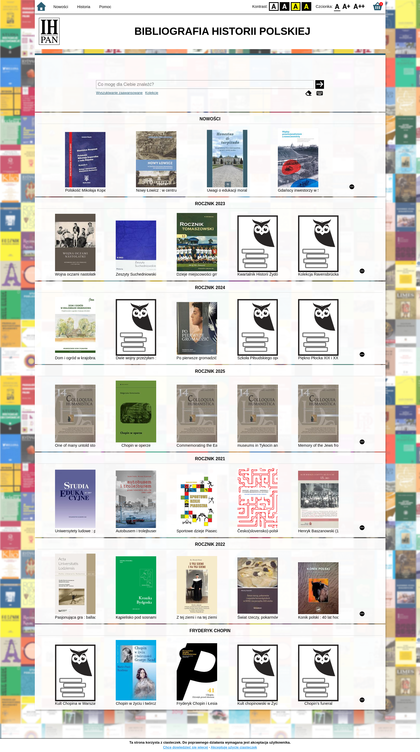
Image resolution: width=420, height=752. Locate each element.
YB (295, 6)
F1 (346, 6)
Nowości (60, 7)
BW (284, 6)
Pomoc (105, 7)
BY (306, 6)
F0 (337, 6)
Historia (83, 7)
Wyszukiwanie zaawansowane (119, 93)
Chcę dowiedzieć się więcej (185, 747)
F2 (359, 6)
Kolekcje (151, 93)
